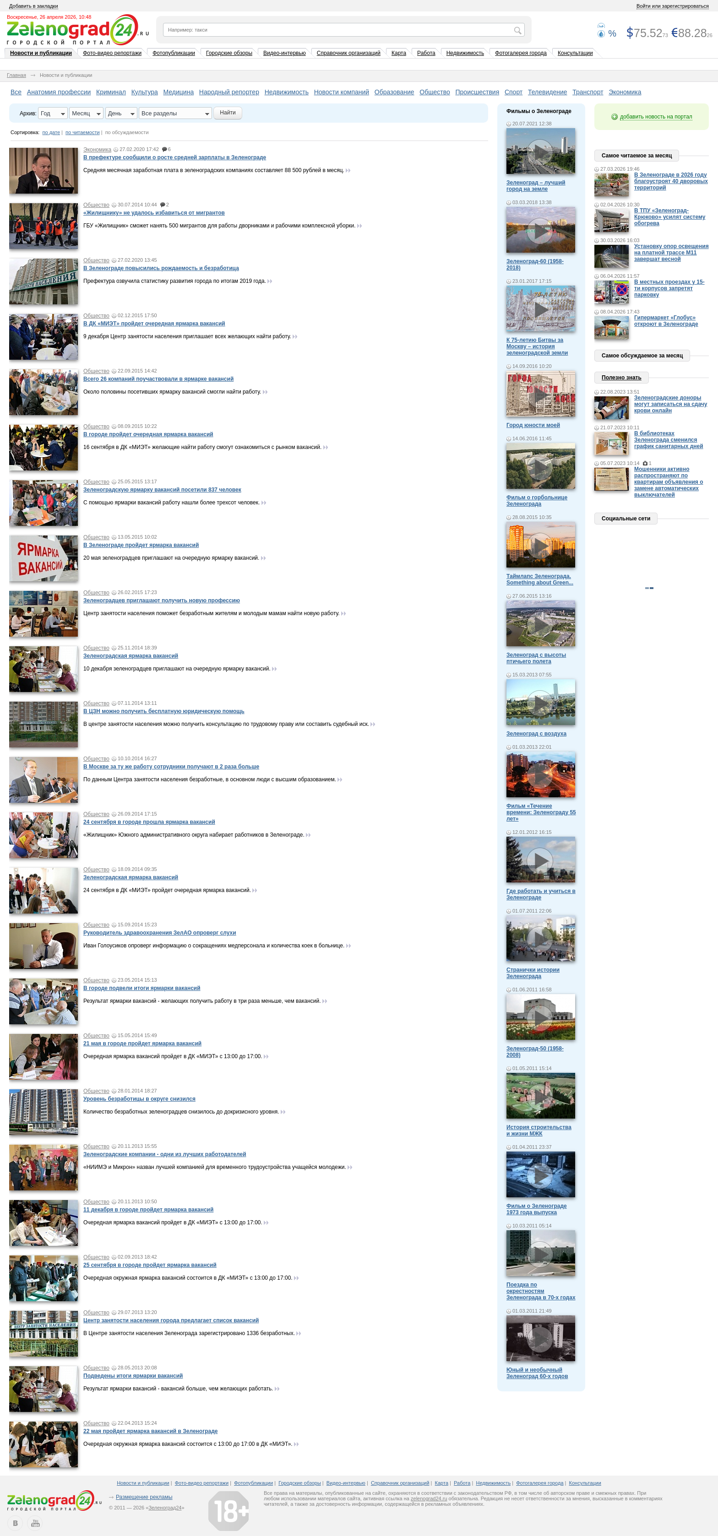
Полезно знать (622, 377)
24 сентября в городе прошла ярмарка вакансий (149, 822)
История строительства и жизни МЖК (538, 1130)
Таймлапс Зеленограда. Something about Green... (539, 579)
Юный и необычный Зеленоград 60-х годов (537, 1373)
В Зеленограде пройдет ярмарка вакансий (141, 545)
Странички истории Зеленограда (533, 973)
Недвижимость (465, 53)
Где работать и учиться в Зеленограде (541, 894)
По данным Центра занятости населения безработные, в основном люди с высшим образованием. (209, 779)
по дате (51, 132)
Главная (16, 75)
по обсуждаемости (127, 132)
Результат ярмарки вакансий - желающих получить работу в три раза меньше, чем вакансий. (202, 1001)
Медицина (178, 92)
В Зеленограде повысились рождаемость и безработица (161, 268)
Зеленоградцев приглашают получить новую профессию (161, 600)
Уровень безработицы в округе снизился (139, 1099)
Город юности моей (533, 425)
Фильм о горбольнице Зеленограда (536, 500)
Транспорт (587, 92)
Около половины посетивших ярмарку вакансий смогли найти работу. (172, 392)
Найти (227, 112)
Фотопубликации (173, 53)
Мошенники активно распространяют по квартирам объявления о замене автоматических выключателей (668, 482)
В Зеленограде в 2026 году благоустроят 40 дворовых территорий (671, 181)
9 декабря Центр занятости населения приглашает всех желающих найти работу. (187, 336)
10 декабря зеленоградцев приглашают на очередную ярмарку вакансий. (177, 668)
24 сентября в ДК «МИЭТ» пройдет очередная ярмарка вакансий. (167, 890)
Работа (426, 53)
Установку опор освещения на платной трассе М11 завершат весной (671, 252)
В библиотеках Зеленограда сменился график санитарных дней (668, 439)
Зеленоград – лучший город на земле (536, 185)
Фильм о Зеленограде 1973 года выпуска (536, 1209)
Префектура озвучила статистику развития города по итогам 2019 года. (174, 281)
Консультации (575, 53)
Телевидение (547, 92)
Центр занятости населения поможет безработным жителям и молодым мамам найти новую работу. (211, 613)
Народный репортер (229, 92)
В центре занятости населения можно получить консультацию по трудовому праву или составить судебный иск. (226, 724)
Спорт (513, 92)
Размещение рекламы (144, 1497)
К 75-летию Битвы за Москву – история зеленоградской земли (537, 346)
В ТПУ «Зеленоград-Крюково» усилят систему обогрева (669, 217)
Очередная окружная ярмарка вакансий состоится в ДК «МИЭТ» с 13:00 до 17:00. (188, 1278)
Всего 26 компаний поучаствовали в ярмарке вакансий (158, 379)
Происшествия (478, 92)
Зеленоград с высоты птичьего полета (536, 658)
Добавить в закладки (33, 6)
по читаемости (82, 132)
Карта (399, 53)
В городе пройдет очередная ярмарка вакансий (148, 434)
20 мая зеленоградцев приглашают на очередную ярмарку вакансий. (171, 558)
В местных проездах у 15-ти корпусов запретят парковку (669, 288)
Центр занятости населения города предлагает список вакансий (171, 1320)
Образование (394, 92)
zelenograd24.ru (429, 1498)
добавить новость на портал (656, 117)
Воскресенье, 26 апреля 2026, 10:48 (49, 17)
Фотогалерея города (521, 53)
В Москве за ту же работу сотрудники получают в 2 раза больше (171, 766)
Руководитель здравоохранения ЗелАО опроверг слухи (159, 933)
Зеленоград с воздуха (536, 733)
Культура (144, 92)
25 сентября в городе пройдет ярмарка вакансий (150, 1265)
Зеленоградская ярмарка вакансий (130, 656)
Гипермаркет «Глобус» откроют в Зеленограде (666, 320)
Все (16, 92)
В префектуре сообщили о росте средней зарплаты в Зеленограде (174, 157)
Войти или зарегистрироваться (672, 6)
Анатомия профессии (59, 92)
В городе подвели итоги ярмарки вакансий (142, 988)
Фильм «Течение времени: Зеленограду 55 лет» (541, 812)
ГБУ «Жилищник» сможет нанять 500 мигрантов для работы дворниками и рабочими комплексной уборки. (219, 225)
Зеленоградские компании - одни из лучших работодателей (164, 1154)
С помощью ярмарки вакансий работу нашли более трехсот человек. (171, 502)
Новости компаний (342, 92)
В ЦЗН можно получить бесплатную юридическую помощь (164, 711)
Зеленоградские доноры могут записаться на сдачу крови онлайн (670, 404)
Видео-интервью (284, 53)
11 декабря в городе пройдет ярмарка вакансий (148, 1209)
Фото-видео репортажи (112, 53)
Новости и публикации (41, 53)
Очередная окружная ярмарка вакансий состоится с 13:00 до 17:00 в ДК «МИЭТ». (188, 1444)
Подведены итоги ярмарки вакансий (133, 1376)
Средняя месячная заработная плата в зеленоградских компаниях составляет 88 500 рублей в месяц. (213, 170)
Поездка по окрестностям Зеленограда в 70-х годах (541, 1291)
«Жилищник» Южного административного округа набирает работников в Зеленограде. (194, 835)
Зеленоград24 (164, 1507)
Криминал (111, 92)
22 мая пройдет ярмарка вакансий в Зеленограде (150, 1431)
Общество (434, 92)
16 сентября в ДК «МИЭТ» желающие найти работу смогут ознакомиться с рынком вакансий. (202, 447)
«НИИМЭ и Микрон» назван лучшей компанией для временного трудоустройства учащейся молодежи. (214, 1167)
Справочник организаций (349, 53)
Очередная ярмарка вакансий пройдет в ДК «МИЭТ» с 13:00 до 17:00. (172, 1056)
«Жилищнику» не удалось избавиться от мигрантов (154, 213)
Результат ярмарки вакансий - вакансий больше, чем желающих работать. (178, 1388)
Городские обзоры (229, 53)
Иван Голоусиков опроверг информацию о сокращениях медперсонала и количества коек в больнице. (213, 945)
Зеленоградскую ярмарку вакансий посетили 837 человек (162, 490)
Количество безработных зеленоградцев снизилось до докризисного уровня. (181, 1112)
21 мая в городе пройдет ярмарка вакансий (142, 1043)
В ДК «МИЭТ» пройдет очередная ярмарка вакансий (154, 323)
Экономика (625, 92)
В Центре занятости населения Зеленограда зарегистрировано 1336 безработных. (189, 1333)
